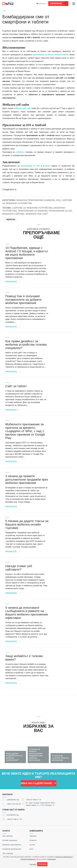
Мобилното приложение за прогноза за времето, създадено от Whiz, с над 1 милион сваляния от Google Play (25, 431)
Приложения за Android (33, 211)
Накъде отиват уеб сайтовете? (18, 567)
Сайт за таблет (16, 386)
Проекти (33, 836)
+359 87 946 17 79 (14, 819)
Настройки (33, 864)
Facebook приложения (11, 849)
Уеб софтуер (7, 853)
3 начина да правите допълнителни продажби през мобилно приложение (26, 479)
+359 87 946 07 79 (33, 799)
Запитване (59, 3)
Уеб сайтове (7, 836)
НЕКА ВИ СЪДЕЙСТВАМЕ (38, 783)
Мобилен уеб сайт (37, 214)
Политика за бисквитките (28, 859)
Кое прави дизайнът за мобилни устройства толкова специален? (26, 344)
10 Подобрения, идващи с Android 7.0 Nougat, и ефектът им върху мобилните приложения (26, 253)
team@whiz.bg (13, 815)
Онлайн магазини (9, 840)
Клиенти (33, 840)
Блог (31, 849)
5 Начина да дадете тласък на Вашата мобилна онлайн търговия (26, 524)
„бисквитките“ (52, 859)
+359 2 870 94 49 (14, 804)
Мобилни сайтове (13, 214)
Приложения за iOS (60, 211)
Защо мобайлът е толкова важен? (24, 657)
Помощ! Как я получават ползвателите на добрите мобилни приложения (23, 299)
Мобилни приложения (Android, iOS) (38, 200)
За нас (32, 845)
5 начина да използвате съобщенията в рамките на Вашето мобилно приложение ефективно (26, 613)
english (41, 4)
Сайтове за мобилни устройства (32, 208)
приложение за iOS (30, 166)
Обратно (9, 220)
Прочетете (12, 282)
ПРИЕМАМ (42, 864)
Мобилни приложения (11, 845)
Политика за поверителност (63, 857)
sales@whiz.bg (13, 799)
